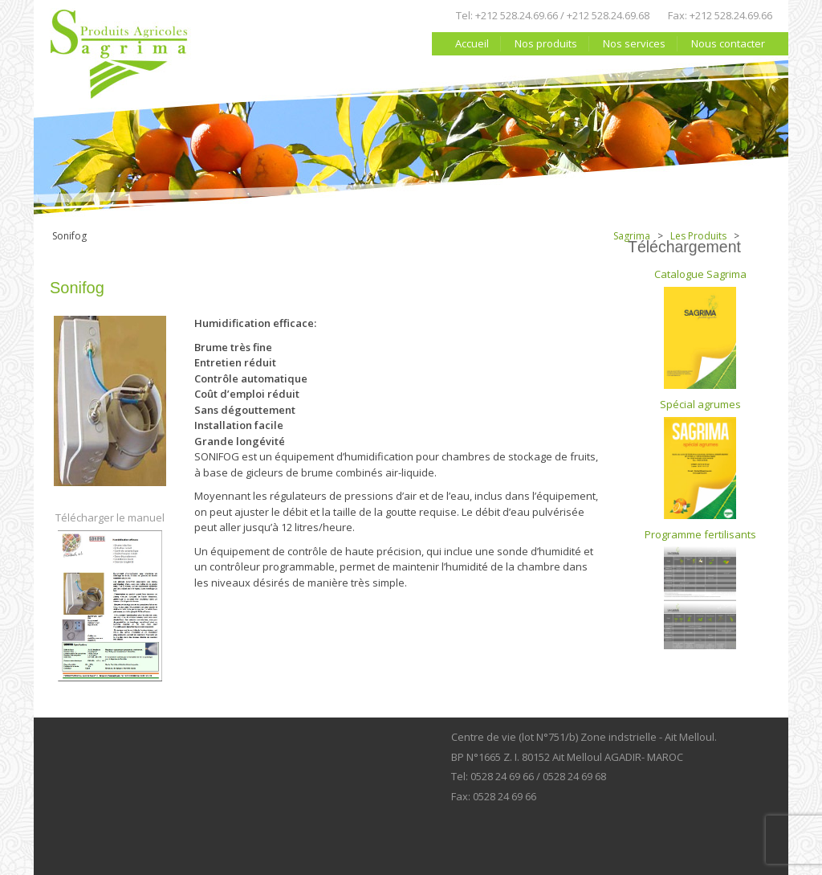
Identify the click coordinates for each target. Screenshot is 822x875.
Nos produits (546, 43)
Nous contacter (728, 43)
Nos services (634, 43)
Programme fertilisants (700, 588)
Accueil (472, 43)
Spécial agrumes (700, 458)
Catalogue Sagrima (700, 328)
